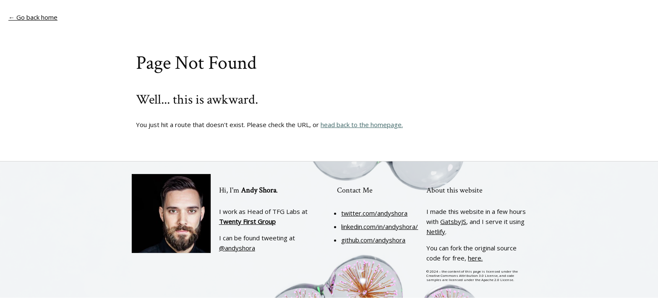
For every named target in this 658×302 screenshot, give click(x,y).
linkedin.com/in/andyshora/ (379, 226)
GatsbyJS (453, 221)
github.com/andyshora (373, 240)
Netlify (435, 231)
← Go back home (32, 17)
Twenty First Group (247, 221)
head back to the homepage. (362, 124)
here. (475, 258)
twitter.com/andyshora (374, 213)
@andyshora (237, 248)
